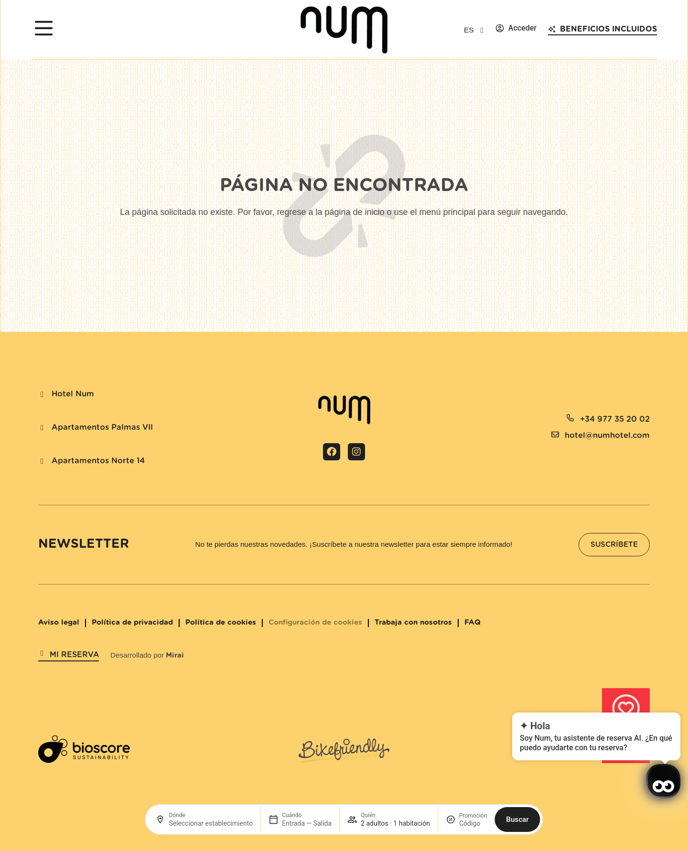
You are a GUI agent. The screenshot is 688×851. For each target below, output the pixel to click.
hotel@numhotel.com (607, 435)
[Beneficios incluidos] (552, 29)
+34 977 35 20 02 (615, 419)
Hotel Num (73, 394)
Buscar (517, 819)
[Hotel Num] (42, 394)
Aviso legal (58, 622)
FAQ (472, 622)
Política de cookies (220, 622)
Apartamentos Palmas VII (102, 427)
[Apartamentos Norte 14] (42, 461)
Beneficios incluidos (608, 29)
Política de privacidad (132, 622)
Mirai (175, 655)
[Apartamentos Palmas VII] (42, 428)
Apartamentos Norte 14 (98, 461)
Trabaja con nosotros (413, 622)
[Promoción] (473, 823)
